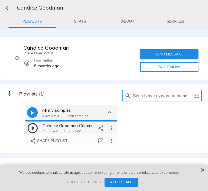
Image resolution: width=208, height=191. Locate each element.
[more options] (111, 128)
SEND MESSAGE (169, 54)
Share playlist (49, 141)
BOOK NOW (169, 66)
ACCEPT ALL (121, 182)
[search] (128, 95)
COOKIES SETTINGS (84, 182)
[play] (33, 128)
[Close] (202, 170)
